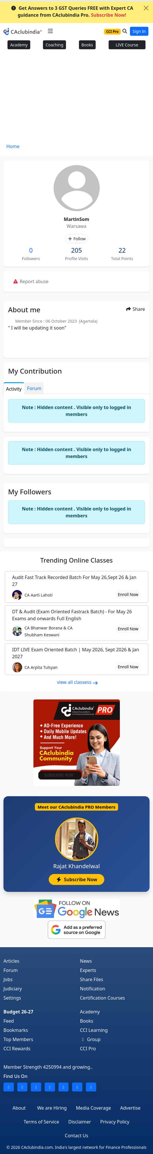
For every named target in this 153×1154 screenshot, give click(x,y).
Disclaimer (79, 1122)
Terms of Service (41, 1122)
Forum (10, 970)
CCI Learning (94, 1030)
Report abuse (31, 281)
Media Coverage (93, 1108)
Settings (12, 998)
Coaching (54, 45)
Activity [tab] (14, 389)
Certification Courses (102, 998)
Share (135, 309)
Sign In (139, 31)
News (86, 961)
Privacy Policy (114, 1122)
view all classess (78, 682)
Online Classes (76, 560)
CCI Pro (88, 1048)
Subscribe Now (76, 879)
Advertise (130, 1108)
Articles (11, 961)
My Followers (29, 491)
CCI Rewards (17, 1048)
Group (90, 1039)
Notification (92, 988)
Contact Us (76, 1135)
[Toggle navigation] (50, 31)
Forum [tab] (34, 388)
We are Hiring (52, 1108)
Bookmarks (15, 1030)
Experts (88, 970)
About (19, 1108)
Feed (8, 1021)
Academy (18, 45)
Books (87, 45)
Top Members (18, 1039)
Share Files (91, 979)
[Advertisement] (76, 98)
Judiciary (12, 988)
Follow (76, 238)
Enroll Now (128, 594)
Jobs (8, 979)
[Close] (146, 8)
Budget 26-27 (18, 1012)
